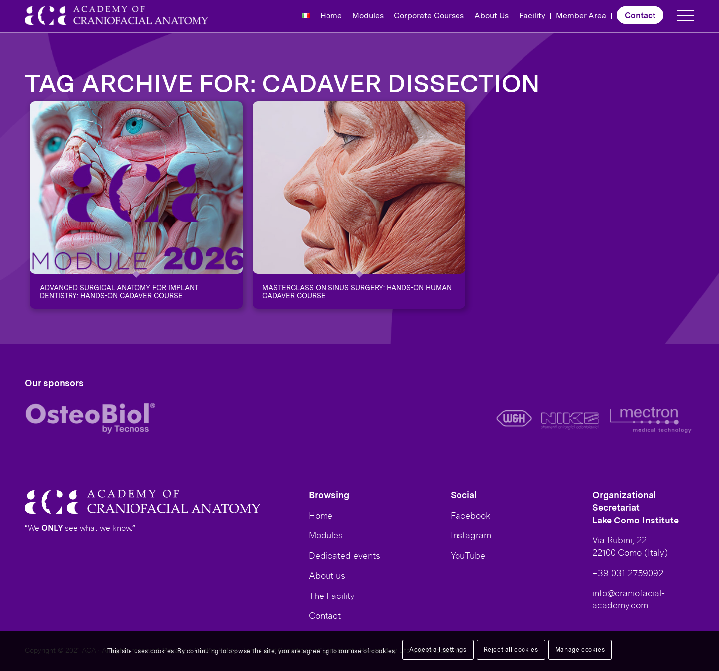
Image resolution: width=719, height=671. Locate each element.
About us (327, 575)
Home (331, 15)
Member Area (581, 15)
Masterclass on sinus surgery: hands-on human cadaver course (357, 291)
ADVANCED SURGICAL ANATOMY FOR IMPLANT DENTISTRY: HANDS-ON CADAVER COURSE (119, 291)
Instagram (471, 534)
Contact (640, 15)
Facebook (471, 515)
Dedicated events (344, 555)
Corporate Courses (429, 15)
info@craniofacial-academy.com (628, 598)
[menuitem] (306, 16)
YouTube (468, 555)
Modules (368, 15)
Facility (532, 15)
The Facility (332, 595)
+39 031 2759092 (627, 572)
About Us (491, 15)
